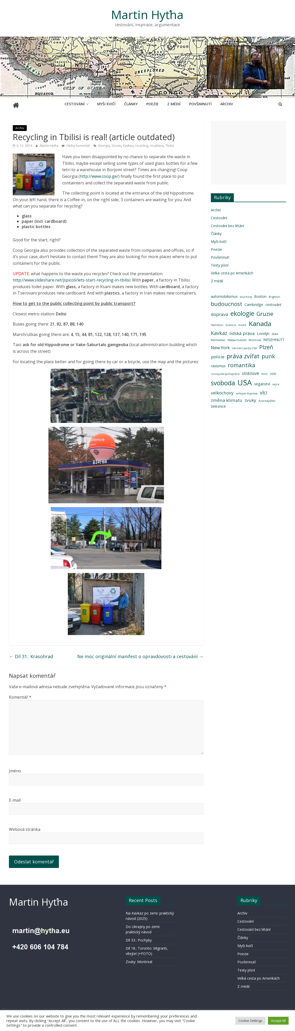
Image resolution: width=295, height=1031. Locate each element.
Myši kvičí (106, 103)
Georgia (104, 143)
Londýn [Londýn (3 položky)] (263, 331)
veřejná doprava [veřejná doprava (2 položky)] (247, 391)
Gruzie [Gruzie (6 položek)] (264, 311)
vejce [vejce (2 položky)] (275, 382)
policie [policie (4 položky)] (217, 355)
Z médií (174, 103)
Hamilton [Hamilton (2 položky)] (217, 323)
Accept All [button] (278, 1020)
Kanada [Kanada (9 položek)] (260, 321)
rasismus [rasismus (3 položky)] (218, 363)
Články (131, 103)
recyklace (156, 143)
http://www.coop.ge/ (99, 174)
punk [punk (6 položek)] (268, 354)
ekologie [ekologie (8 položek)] (242, 311)
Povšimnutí (200, 103)
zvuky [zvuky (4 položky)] (250, 398)
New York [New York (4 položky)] (220, 345)
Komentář (20, 695)
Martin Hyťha (147, 14)
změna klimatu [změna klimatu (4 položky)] (226, 398)
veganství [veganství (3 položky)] (262, 381)
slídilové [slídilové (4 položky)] (250, 371)
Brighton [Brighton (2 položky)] (274, 295)
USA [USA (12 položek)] (244, 380)
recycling (141, 143)
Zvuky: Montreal (139, 959)
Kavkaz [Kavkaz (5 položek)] (219, 331)
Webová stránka (24, 827)
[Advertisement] (248, 150)
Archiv (226, 103)
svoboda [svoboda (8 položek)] (223, 381)
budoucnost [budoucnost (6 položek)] (226, 301)
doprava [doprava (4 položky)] (219, 312)
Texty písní (219, 263)
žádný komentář (76, 143)
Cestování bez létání (227, 223)
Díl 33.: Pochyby (139, 938)
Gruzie (116, 143)
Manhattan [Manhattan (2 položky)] (218, 338)
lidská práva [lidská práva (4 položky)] (242, 331)
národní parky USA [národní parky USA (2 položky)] (244, 346)
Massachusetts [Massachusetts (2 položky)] (237, 338)
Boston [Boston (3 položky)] (260, 294)
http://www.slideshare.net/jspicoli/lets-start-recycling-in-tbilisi (71, 278)
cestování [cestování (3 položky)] (273, 302)
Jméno (15, 769)
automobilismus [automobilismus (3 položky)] (224, 294)
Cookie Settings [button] (250, 1020)
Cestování (75, 103)
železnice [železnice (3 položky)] (218, 404)
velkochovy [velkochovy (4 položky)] (222, 391)
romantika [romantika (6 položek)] (241, 363)
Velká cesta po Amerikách (232, 271)
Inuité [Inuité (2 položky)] (242, 323)
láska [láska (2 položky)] (275, 332)
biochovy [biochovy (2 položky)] (246, 295)
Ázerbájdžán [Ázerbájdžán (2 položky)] (267, 399)
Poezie (152, 103)
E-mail (15, 798)
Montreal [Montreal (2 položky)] (255, 338)
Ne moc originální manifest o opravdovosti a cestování (140, 654)
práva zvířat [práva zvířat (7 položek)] (243, 354)
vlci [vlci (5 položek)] (263, 390)
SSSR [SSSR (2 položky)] (273, 372)
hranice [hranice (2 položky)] (231, 323)
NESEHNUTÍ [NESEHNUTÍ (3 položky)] (273, 337)
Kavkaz (128, 143)
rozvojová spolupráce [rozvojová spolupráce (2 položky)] (225, 372)
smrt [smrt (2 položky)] (264, 372)
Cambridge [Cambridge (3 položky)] (254, 302)
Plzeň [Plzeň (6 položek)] (266, 345)
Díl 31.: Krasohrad (31, 654)
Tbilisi (169, 143)
